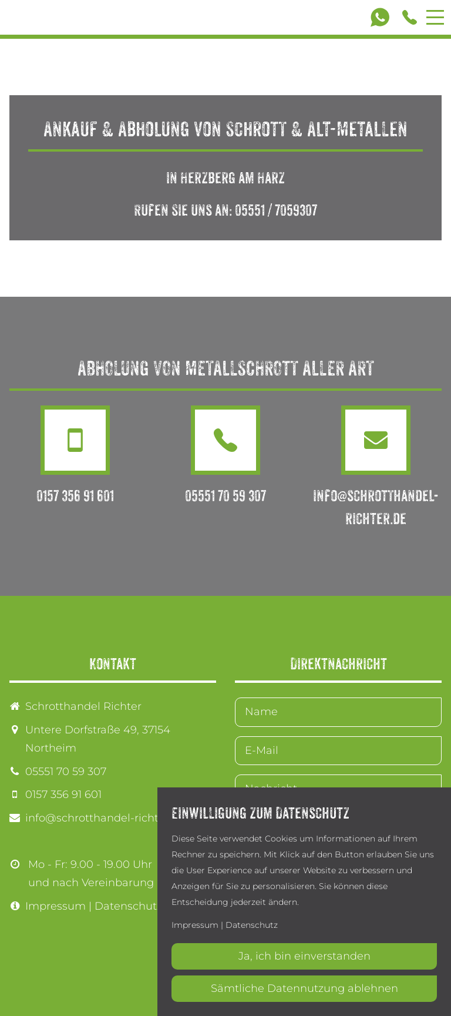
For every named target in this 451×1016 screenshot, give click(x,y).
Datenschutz (128, 906)
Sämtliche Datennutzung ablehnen (304, 988)
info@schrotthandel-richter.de (105, 818)
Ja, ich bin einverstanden (304, 956)
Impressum (55, 906)
